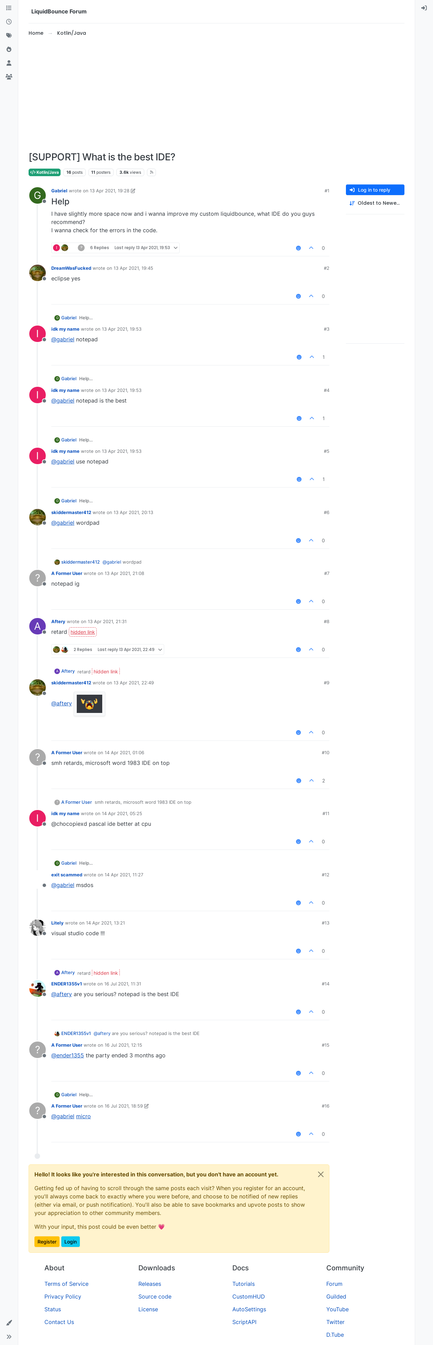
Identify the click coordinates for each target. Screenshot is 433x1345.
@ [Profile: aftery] (61, 703)
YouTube (337, 1309)
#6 (326, 512)
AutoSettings (249, 1309)
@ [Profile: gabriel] (62, 339)
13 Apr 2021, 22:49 (134, 682)
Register (47, 1242)
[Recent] (9, 22)
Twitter (335, 1322)
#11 (326, 813)
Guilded (336, 1296)
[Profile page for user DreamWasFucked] (37, 273)
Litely (57, 923)
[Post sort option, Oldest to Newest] (375, 203)
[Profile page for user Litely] (37, 927)
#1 (327, 190)
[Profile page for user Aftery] (37, 626)
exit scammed (66, 874)
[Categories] (9, 8)
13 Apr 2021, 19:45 (133, 268)
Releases (149, 1283)
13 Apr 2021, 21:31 (107, 621)
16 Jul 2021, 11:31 (122, 983)
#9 (326, 682)
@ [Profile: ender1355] (67, 1055)
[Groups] (9, 77)
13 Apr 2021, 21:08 (124, 573)
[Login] (424, 8)
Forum (334, 1283)
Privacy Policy (62, 1296)
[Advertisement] (216, 94)
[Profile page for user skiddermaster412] (37, 517)
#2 (326, 268)
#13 (325, 923)
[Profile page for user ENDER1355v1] (37, 988)
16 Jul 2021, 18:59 (124, 1106)
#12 (325, 874)
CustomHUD (248, 1296)
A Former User (66, 573)
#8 (326, 621)
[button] (9, 1322)
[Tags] (9, 35)
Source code (154, 1296)
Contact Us (59, 1322)
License (148, 1309)
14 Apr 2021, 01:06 (124, 752)
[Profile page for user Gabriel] (37, 195)
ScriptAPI (244, 1322)
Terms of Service (66, 1283)
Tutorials (243, 1283)
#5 (326, 451)
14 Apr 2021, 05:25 (122, 813)
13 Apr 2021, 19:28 (109, 190)
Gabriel (59, 190)
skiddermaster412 (71, 512)
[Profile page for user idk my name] (37, 333)
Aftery (58, 621)
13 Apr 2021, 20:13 (133, 512)
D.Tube (335, 1334)
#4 (326, 390)
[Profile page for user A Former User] (37, 578)
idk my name (65, 329)
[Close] (321, 1174)
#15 (325, 1045)
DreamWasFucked (71, 268)
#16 (325, 1106)
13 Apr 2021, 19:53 (121, 329)
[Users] (9, 63)
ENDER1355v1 (66, 983)
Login (70, 1242)
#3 (326, 329)
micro (83, 1116)
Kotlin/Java (44, 172)
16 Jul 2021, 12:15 (123, 1045)
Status (52, 1309)
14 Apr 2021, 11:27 (124, 874)
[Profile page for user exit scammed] (37, 879)
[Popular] (9, 49)
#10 (325, 752)
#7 (326, 573)
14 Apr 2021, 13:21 (105, 923)
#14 (325, 983)
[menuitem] (424, 8)
